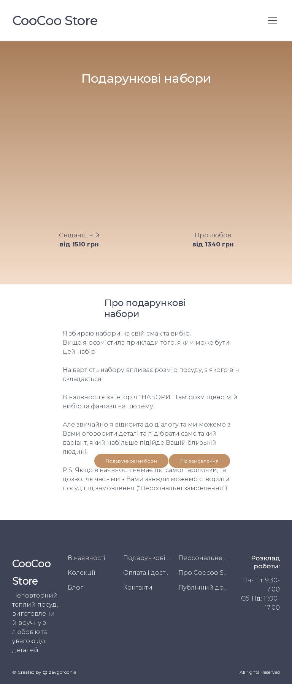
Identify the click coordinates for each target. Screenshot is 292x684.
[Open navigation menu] (272, 20)
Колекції (81, 572)
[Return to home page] (54, 20)
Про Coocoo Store (203, 572)
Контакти (137, 587)
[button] (131, 461)
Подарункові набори (148, 558)
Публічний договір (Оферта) (203, 587)
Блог (75, 587)
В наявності (86, 558)
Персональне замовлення (203, 558)
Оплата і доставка (148, 572)
